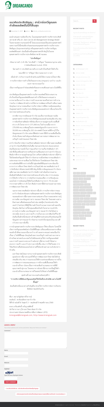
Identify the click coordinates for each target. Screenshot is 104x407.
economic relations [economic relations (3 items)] (79, 176)
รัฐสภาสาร (79, 148)
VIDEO (78, 113)
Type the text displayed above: (13, 375)
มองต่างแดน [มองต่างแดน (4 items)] (77, 204)
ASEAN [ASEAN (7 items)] (83, 173)
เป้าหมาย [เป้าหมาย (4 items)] (76, 218)
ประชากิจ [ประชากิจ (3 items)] (87, 199)
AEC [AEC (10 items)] (78, 173)
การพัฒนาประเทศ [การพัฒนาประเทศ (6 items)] (78, 184)
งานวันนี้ (78, 130)
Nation (78, 101)
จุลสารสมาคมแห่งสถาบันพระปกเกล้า (83, 135)
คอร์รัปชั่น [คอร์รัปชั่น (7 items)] (83, 193)
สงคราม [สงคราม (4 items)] (93, 204)
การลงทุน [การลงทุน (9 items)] (87, 184)
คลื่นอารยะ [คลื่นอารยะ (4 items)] (76, 193)
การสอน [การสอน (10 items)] (76, 190)
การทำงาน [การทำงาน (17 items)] (76, 182)
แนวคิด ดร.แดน (80, 156)
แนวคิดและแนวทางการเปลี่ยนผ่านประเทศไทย (83, 55)
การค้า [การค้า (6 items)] (80, 179)
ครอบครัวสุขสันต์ (81, 117)
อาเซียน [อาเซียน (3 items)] (89, 213)
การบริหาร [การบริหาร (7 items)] (83, 182)
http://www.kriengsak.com (44, 315)
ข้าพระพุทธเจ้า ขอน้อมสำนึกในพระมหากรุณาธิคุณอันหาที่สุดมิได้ (83, 38)
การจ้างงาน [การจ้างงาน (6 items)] (87, 179)
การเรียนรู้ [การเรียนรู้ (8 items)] (82, 190)
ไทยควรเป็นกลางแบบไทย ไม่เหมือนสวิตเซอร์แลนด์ (84, 49)
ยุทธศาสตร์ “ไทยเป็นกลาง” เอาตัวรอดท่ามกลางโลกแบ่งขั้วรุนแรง (84, 43)
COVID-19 (79, 85)
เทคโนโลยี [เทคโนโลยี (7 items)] (87, 216)
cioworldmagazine (82, 81)
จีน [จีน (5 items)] (94, 193)
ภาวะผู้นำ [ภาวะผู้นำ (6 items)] (80, 201)
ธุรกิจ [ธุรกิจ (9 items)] (88, 196)
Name (6, 350)
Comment (7, 331)
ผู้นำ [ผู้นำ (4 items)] (75, 201)
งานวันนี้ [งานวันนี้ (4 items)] (90, 193)
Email (6, 356)
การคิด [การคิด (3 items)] (75, 179)
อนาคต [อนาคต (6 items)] (84, 213)
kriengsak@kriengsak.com (20, 315)
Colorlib (83, 405)
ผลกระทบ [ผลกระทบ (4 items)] (93, 199)
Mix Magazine (80, 97)
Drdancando (59, 405)
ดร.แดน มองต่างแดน (82, 139)
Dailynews (79, 89)
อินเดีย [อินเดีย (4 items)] (75, 216)
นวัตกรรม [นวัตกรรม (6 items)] (76, 199)
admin (28, 31)
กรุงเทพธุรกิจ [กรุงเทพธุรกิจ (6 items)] (90, 176)
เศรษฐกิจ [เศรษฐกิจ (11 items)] (82, 218)
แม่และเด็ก (79, 160)
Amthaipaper (80, 69)
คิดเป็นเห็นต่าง (80, 122)
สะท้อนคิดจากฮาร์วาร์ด (44, 31)
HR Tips (78, 93)
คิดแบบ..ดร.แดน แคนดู (83, 126)
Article (35, 31)
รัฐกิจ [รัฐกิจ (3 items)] (83, 204)
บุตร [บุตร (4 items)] (82, 199)
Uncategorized (81, 109)
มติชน (77, 144)
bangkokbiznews (82, 77)
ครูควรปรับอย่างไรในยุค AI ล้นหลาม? (84, 33)
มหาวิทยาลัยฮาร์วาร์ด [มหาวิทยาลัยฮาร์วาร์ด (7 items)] (89, 201)
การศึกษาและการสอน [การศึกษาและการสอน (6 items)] (85, 187)
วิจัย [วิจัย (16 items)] (88, 204)
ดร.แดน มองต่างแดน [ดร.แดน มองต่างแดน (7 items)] (79, 196)
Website (6, 363)
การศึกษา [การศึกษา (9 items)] (76, 187)
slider (78, 105)
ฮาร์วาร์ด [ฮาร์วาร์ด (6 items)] (81, 216)
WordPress (96, 405)
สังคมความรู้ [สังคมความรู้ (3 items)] (77, 213)
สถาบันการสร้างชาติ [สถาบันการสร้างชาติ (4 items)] (79, 207)
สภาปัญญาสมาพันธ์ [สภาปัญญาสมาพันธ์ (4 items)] (79, 210)
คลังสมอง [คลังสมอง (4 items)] (89, 190)
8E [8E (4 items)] (74, 173)
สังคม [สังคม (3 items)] (87, 210)
